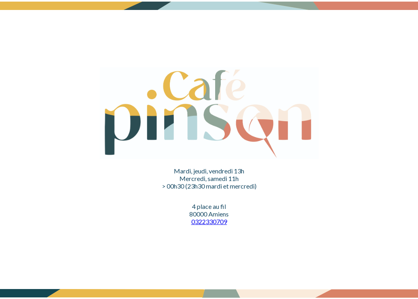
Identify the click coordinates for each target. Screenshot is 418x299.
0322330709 (209, 221)
